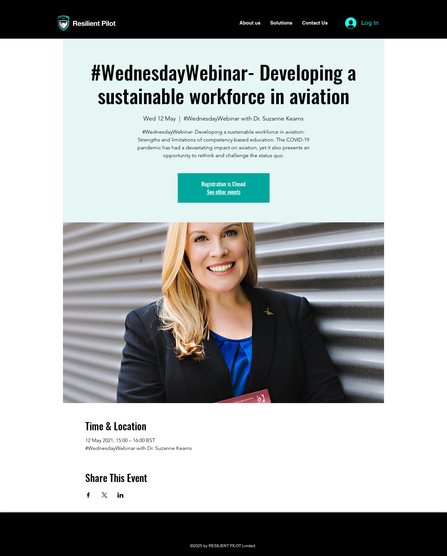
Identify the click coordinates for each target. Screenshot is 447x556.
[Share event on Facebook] (88, 495)
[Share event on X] (104, 495)
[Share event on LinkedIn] (120, 495)
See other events (223, 192)
